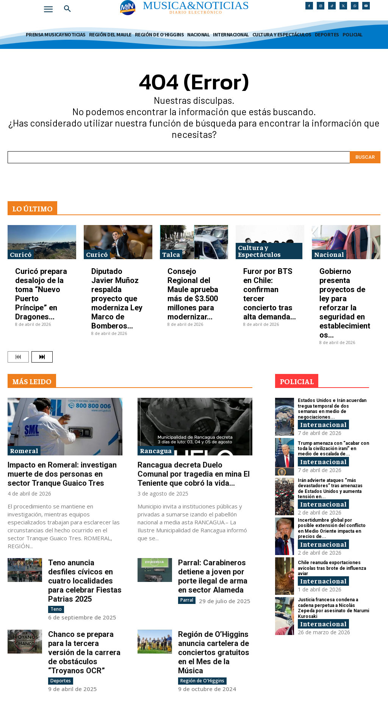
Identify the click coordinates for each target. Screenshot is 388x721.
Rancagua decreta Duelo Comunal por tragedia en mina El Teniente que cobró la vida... (194, 474)
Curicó (20, 254)
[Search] (365, 157)
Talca (171, 254)
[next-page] (42, 357)
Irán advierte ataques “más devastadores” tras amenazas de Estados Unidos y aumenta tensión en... (330, 488)
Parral (186, 600)
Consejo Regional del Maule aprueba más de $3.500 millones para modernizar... (192, 294)
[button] (67, 9)
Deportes (60, 680)
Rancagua (156, 450)
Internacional (323, 424)
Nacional (329, 254)
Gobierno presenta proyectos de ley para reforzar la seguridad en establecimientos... (344, 303)
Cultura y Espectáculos (259, 250)
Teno (56, 609)
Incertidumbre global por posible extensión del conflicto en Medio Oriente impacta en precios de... (332, 528)
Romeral (24, 450)
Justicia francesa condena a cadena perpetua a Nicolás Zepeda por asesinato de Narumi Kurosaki (333, 608)
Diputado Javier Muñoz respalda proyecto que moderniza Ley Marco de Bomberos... (116, 298)
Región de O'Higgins (202, 680)
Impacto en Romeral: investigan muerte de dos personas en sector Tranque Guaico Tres (62, 474)
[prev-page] (18, 357)
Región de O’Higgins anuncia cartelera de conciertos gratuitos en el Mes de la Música (213, 652)
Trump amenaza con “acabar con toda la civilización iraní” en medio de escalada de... (333, 449)
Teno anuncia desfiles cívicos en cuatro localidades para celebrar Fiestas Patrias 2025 (85, 581)
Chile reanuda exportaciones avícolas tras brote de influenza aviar (332, 568)
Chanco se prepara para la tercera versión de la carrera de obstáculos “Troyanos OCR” (84, 652)
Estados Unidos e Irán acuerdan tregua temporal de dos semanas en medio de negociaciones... (332, 408)
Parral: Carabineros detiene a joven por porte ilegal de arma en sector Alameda (212, 576)
